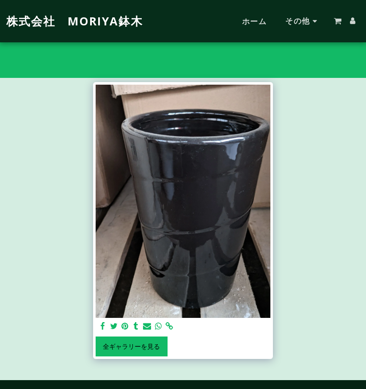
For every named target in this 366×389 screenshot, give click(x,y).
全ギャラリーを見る (131, 346)
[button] (337, 21)
